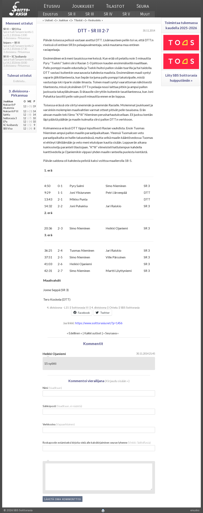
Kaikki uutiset (93, 333)
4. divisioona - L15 (58, 307)
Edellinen (74, 333)
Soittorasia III (80, 307)
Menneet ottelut (19, 23)
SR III (89, 14)
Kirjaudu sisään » (117, 381)
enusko (194, 510)
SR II (71, 14)
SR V (126, 14)
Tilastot (115, 6)
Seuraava (111, 333)
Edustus (50, 14)
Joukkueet (83, 6)
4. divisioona (98, 307)
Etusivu (52, 6)
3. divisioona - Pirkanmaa (19, 93)
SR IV (108, 14)
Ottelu (113, 307)
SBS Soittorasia (130, 307)
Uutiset (49, 20)
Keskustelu (94, 20)
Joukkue (63, 20)
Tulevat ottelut (19, 75)
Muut (145, 14)
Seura (142, 6)
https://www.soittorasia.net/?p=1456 (98, 323)
